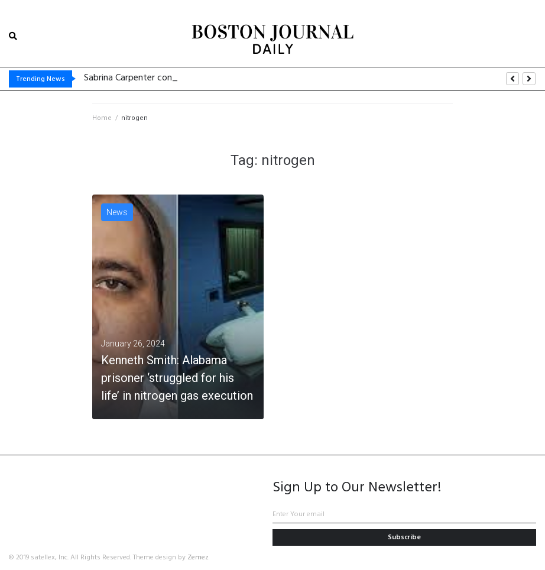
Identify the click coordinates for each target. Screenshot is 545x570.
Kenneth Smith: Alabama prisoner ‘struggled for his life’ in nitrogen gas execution (177, 378)
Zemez (198, 557)
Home (102, 118)
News (117, 212)
